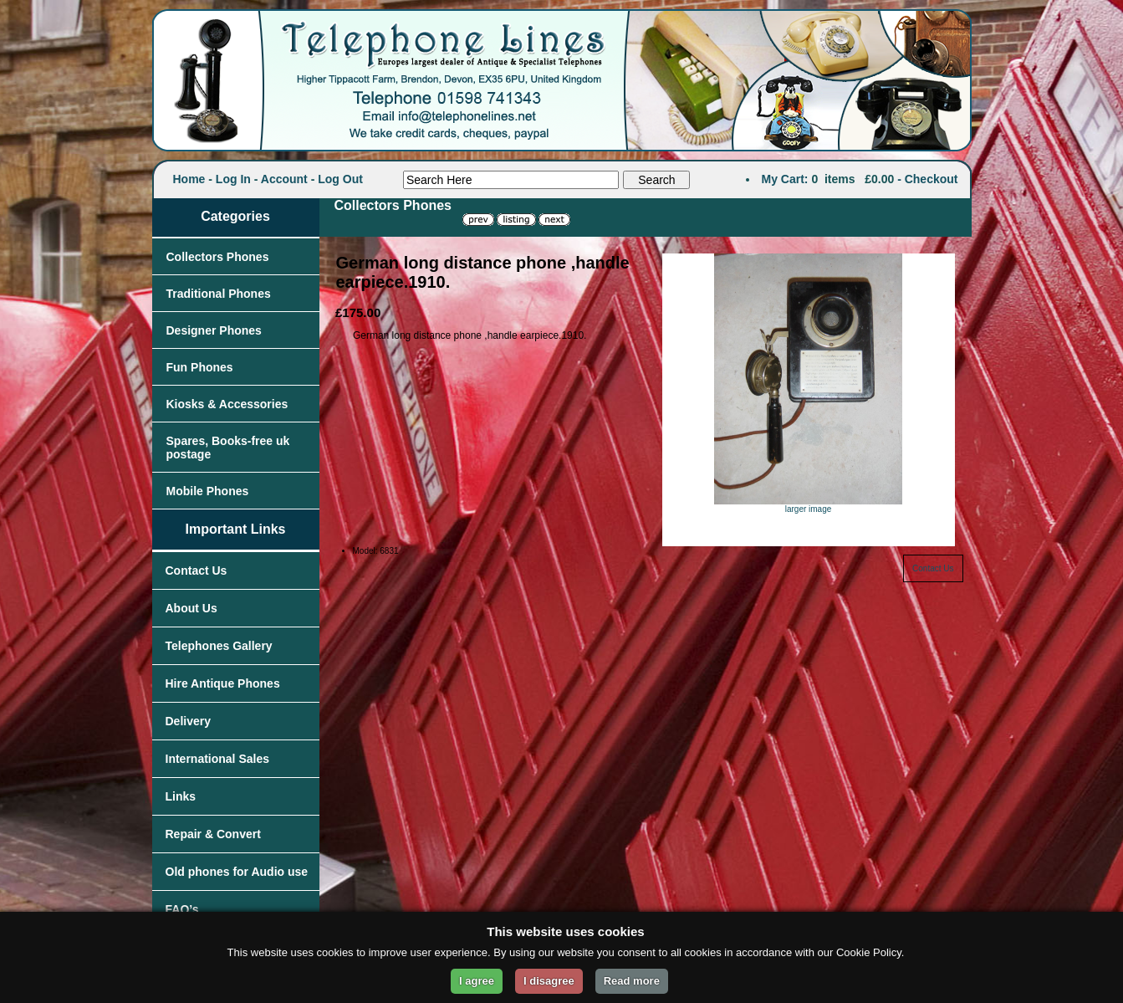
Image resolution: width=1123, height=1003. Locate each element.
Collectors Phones (217, 257)
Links (181, 796)
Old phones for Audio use (237, 871)
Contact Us (196, 570)
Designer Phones (214, 330)
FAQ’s (182, 909)
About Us (191, 608)
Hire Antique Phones (223, 683)
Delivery (188, 721)
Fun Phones (199, 367)
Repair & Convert (213, 834)
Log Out (340, 179)
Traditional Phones (218, 293)
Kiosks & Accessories (227, 404)
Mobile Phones (207, 491)
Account (284, 179)
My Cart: (785, 179)
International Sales (217, 758)
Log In (233, 179)
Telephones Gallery (219, 645)
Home (189, 179)
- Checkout (927, 179)
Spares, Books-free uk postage (228, 447)
